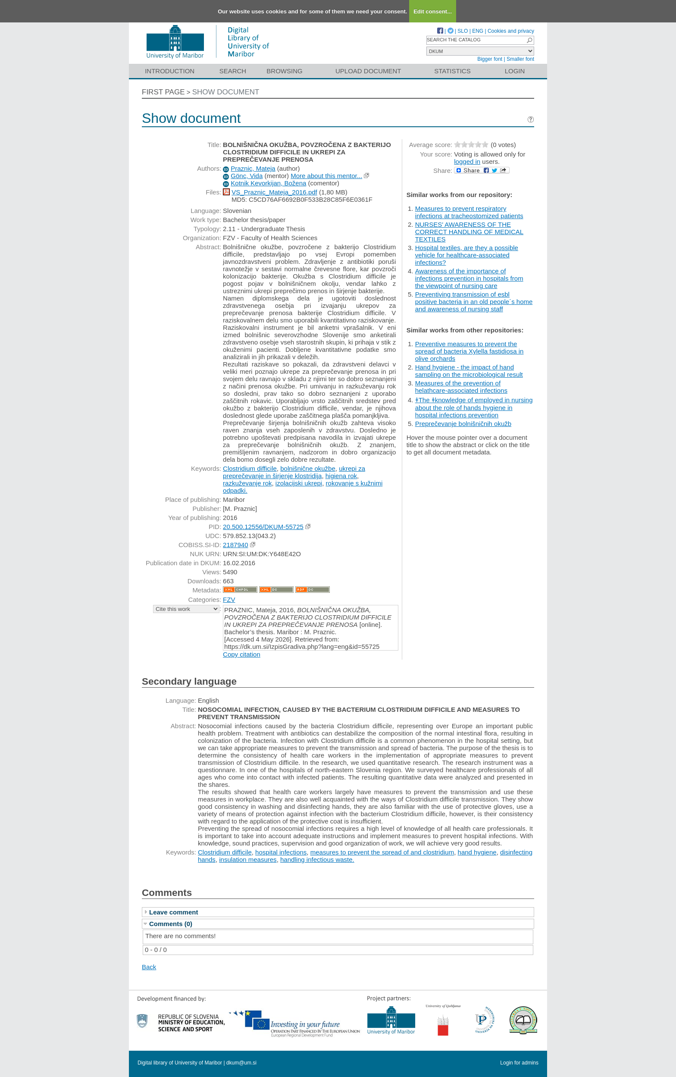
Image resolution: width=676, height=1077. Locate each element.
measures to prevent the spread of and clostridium (382, 852)
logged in (467, 161)
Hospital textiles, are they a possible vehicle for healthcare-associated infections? (466, 255)
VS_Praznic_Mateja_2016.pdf (274, 192)
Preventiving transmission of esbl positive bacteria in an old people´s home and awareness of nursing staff (474, 302)
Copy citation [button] (241, 654)
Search (233, 71)
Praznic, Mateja (253, 168)
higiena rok (341, 475)
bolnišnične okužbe (307, 468)
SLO (462, 31)
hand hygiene (477, 852)
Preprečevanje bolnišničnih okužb (463, 423)
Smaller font (520, 59)
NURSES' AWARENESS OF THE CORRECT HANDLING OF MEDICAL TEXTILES (469, 232)
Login (515, 71)
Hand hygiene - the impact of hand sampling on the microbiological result (469, 370)
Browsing (284, 71)
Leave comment (173, 912)
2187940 (235, 544)
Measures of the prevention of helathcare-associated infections (461, 386)
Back (149, 967)
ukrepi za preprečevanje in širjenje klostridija (294, 472)
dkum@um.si (241, 1063)
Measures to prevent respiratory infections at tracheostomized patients (469, 212)
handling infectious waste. (317, 859)
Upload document (368, 71)
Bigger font (489, 59)
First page (163, 92)
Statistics (452, 71)
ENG (477, 31)
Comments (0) (170, 923)
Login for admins (519, 1063)
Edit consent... (432, 11)
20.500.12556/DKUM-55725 (263, 526)
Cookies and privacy (511, 31)
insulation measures (247, 859)
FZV (229, 599)
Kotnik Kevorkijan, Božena (268, 183)
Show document (226, 92)
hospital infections (281, 852)
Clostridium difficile (250, 468)
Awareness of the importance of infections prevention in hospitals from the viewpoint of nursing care (469, 278)
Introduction (169, 71)
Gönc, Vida (247, 175)
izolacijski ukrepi (298, 483)
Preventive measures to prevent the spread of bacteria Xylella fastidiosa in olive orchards (469, 351)
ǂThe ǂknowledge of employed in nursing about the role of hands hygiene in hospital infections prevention (474, 407)
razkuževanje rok (247, 483)
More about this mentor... (326, 175)
